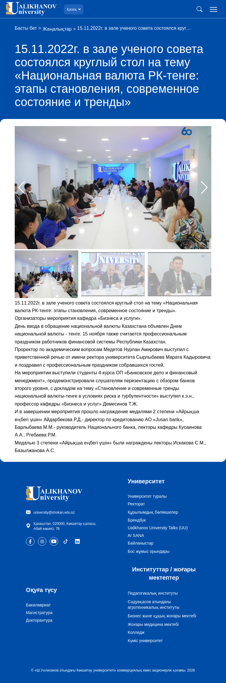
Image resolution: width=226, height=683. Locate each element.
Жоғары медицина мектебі (153, 624)
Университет (146, 481)
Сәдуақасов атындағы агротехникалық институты (154, 604)
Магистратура (39, 612)
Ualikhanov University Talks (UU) (158, 527)
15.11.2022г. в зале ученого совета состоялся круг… (134, 28)
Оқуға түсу (41, 590)
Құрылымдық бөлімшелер (153, 512)
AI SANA (136, 535)
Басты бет (26, 28)
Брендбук (137, 520)
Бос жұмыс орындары (149, 551)
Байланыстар (140, 543)
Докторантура (39, 620)
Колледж (136, 632)
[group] (113, 187)
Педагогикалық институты (153, 593)
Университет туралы (147, 496)
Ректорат (136, 504)
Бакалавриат (38, 605)
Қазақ (72, 9)
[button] (204, 187)
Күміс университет (145, 640)
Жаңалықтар (57, 29)
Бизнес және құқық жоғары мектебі (162, 615)
